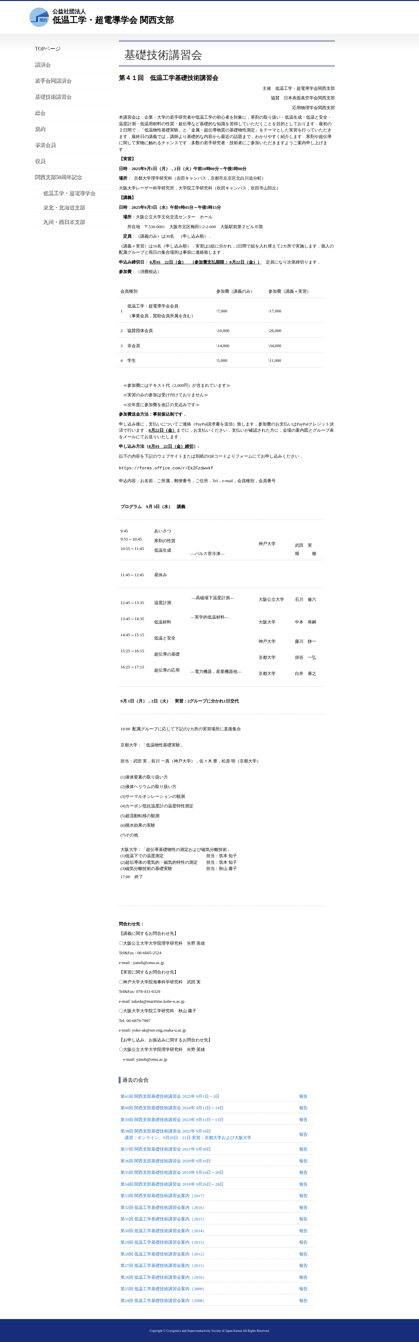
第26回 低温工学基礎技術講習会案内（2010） (163, 1277)
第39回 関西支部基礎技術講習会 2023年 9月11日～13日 (172, 1119)
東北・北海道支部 (59, 218)
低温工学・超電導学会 (64, 200)
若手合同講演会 (50, 81)
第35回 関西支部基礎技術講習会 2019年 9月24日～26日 (172, 1172)
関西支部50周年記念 (56, 182)
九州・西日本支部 (59, 236)
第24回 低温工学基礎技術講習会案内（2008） (163, 1300)
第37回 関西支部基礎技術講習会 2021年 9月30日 (165, 1149)
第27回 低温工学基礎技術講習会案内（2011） (163, 1265)
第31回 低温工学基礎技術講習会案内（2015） (163, 1218)
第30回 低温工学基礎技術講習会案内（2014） (163, 1230)
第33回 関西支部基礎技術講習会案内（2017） (163, 1195)
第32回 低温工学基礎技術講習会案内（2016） (163, 1207)
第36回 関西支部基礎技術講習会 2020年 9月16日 (165, 1160)
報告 (303, 1096)
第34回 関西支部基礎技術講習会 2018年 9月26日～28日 (172, 1184)
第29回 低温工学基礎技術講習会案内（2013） (163, 1242)
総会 (38, 115)
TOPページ (46, 48)
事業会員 (43, 148)
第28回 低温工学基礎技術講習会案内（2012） (163, 1254)
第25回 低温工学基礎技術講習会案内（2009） (163, 1288)
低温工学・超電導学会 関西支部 (113, 16)
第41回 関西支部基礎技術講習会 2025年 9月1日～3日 (169, 1096)
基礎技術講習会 (50, 98)
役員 (38, 165)
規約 (38, 131)
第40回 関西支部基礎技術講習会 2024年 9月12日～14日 (172, 1107)
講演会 (40, 65)
